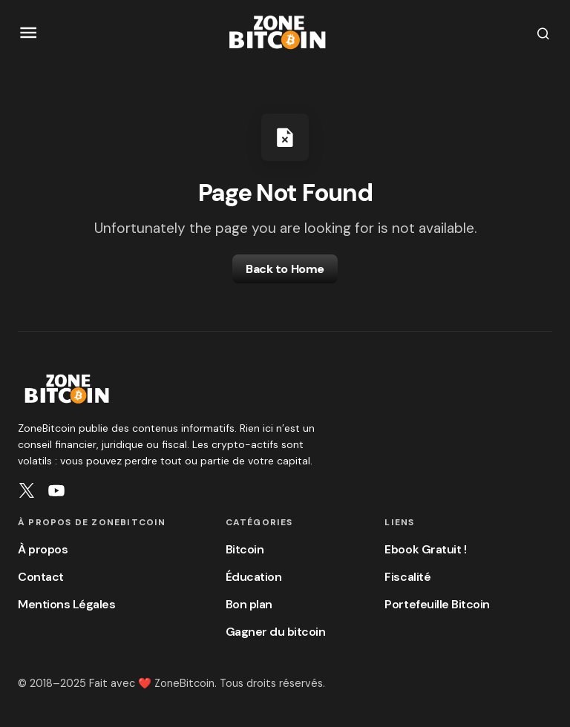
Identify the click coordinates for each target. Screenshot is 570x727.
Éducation (254, 577)
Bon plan (249, 604)
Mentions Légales (66, 604)
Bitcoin (245, 549)
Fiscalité (407, 577)
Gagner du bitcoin (276, 631)
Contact (41, 577)
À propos (43, 549)
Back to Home (285, 269)
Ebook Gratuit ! (425, 549)
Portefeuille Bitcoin (436, 604)
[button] (28, 33)
